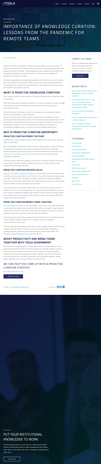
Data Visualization (78, 156)
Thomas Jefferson (10, 206)
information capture (79, 168)
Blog (93, 4)
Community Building (79, 149)
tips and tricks (77, 184)
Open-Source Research (80, 174)
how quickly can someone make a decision (18, 154)
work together (35, 220)
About (57, 4)
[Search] (97, 4)
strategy (75, 178)
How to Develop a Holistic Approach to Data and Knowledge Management (84, 126)
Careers (80, 4)
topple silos (24, 234)
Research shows (37, 176)
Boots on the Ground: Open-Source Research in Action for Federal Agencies (84, 93)
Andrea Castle (11, 58)
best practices (77, 143)
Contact (87, 4)
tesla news (76, 181)
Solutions (72, 4)
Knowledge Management (20, 287)
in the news (76, 165)
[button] (13, 276)
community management (81, 153)
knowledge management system (22, 173)
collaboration (76, 146)
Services (64, 4)
